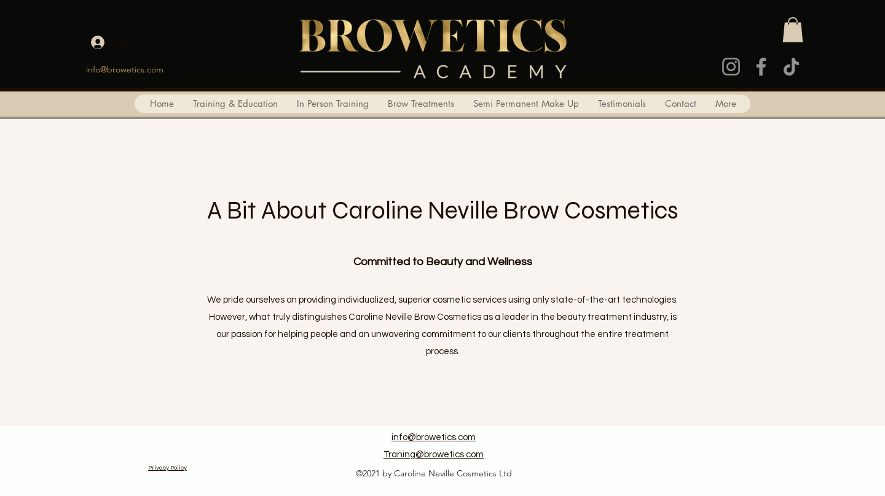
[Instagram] (731, 67)
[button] (792, 29)
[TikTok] (791, 67)
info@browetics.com (124, 69)
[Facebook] (761, 67)
